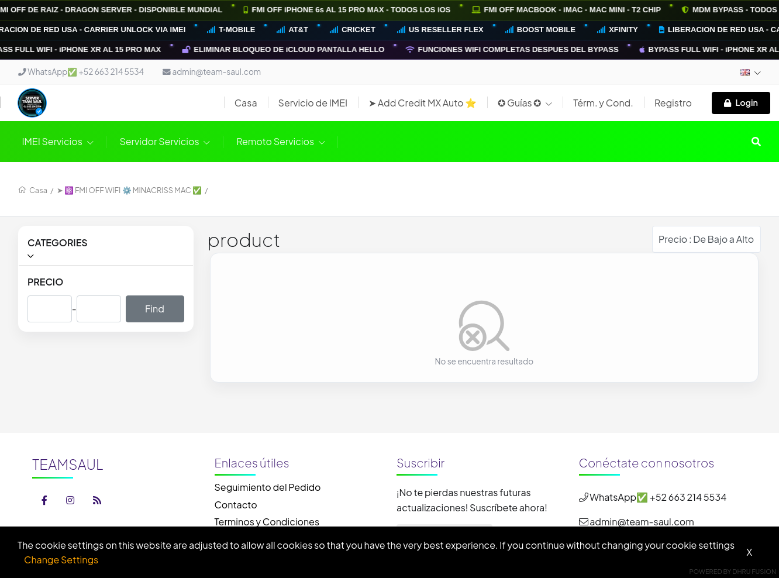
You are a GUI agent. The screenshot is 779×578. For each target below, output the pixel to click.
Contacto (236, 504)
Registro (673, 103)
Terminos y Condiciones (267, 521)
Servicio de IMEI (313, 103)
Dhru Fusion (754, 571)
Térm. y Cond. (603, 103)
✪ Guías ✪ (525, 103)
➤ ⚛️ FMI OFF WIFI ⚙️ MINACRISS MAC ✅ (129, 190)
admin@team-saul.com (212, 72)
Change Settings (61, 559)
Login (741, 102)
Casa (246, 103)
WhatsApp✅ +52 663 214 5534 (81, 72)
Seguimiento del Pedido (268, 487)
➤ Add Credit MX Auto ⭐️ (422, 103)
